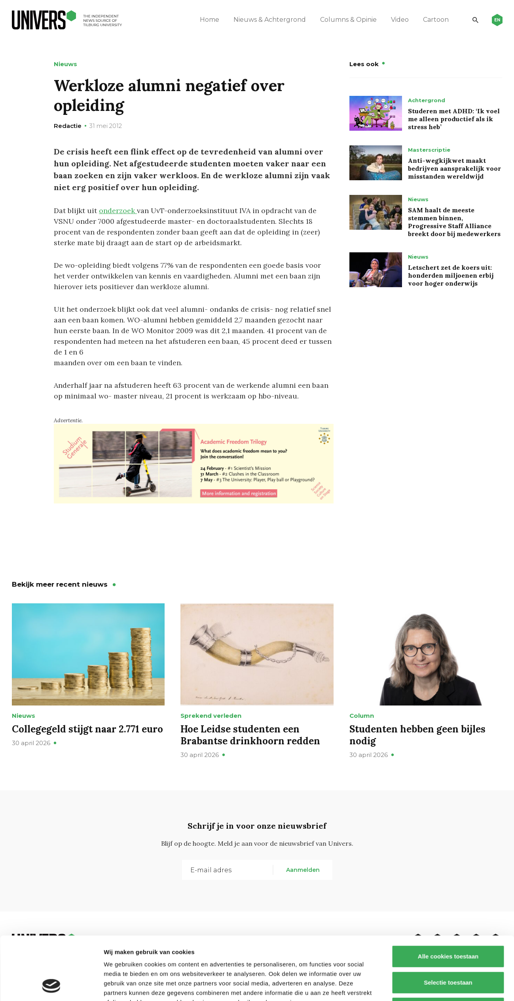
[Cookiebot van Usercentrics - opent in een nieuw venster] (51, 985)
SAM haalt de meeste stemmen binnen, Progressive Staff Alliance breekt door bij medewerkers (454, 222)
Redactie (68, 126)
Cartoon (436, 19)
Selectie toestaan (448, 923)
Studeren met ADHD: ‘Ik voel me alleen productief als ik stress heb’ (454, 119)
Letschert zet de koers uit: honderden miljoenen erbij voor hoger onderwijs (450, 275)
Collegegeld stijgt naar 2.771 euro (87, 729)
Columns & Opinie (348, 19)
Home (209, 19)
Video (400, 19)
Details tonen (427, 985)
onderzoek (118, 210)
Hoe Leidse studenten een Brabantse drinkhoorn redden (250, 735)
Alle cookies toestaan (447, 897)
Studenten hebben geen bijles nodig (417, 735)
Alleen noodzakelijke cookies (448, 949)
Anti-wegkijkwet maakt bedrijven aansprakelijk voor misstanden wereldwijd (454, 168)
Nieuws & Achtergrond (269, 19)
